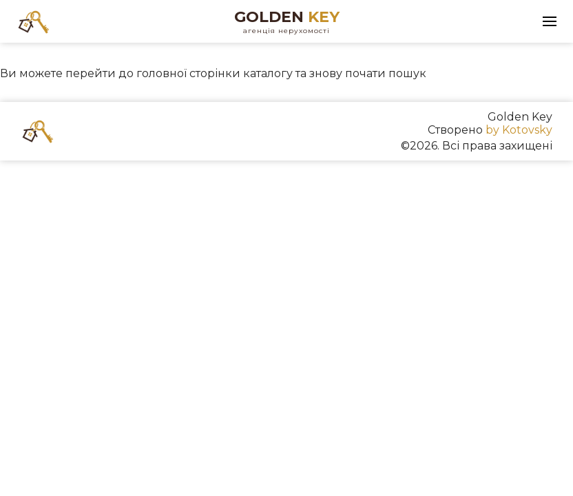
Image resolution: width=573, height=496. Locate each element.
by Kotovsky (519, 129)
